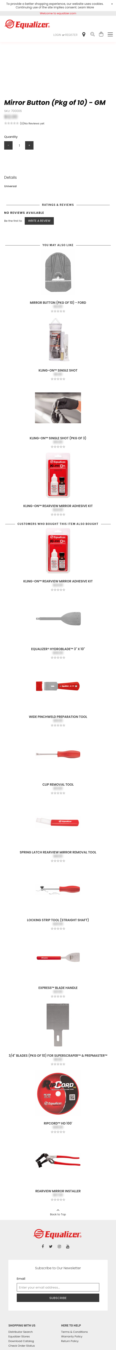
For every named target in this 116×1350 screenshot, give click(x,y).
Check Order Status (21, 1346)
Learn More (86, 7)
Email (21, 1278)
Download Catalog (21, 1341)
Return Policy (70, 1341)
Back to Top (58, 1210)
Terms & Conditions (74, 1332)
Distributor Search (20, 1332)
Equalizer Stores (19, 1336)
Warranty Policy (71, 1336)
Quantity (11, 136)
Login (57, 35)
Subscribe (58, 1298)
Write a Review (39, 221)
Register (71, 35)
